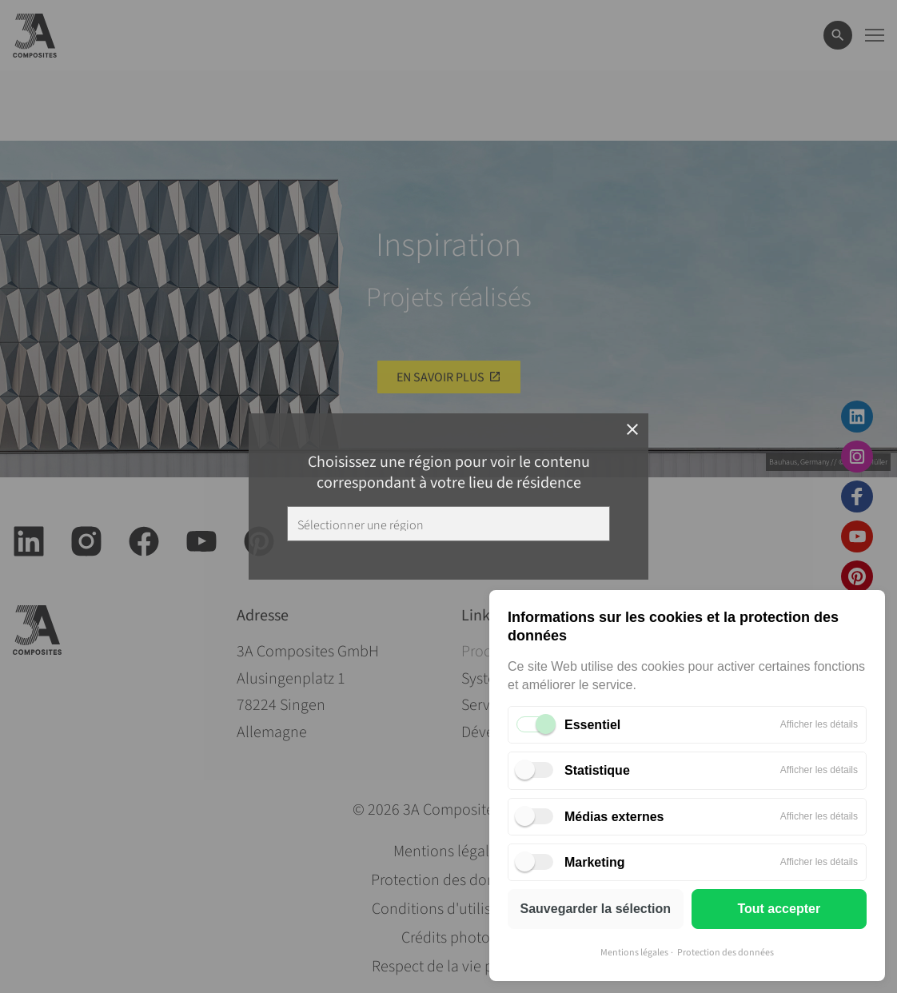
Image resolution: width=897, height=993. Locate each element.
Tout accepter (778, 908)
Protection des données (725, 952)
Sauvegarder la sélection (595, 908)
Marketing (594, 862)
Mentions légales (634, 952)
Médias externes (614, 817)
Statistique (597, 770)
